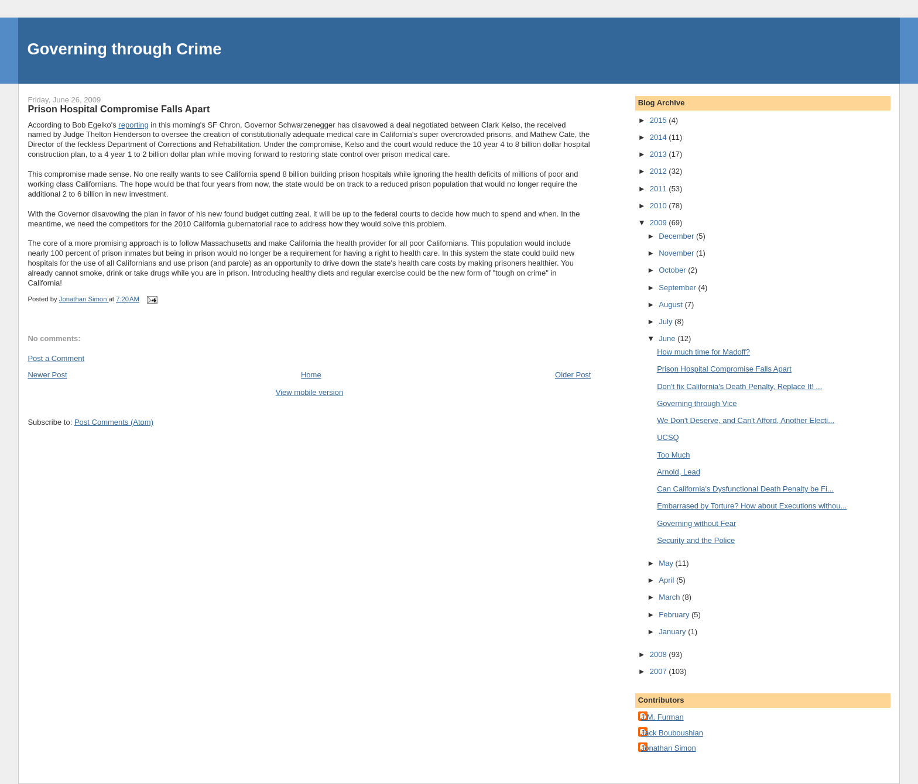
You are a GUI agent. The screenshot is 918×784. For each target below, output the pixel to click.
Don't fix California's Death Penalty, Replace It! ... (739, 386)
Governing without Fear (696, 523)
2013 (659, 154)
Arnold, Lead (678, 471)
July (666, 321)
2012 (659, 171)
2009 (659, 222)
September (678, 287)
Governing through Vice (697, 403)
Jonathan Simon (668, 748)
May (667, 563)
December (677, 236)
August (671, 304)
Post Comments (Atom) (113, 422)
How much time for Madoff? (703, 352)
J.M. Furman (662, 717)
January (673, 631)
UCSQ (668, 437)
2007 (659, 671)
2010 (659, 205)
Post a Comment (56, 358)
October (673, 270)
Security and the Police (696, 540)
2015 (659, 120)
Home (311, 374)
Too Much (673, 455)
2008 (659, 654)
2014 (659, 137)
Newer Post (47, 374)
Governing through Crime (124, 49)
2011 (659, 188)
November (677, 253)
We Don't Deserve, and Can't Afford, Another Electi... (745, 420)
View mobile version (309, 392)
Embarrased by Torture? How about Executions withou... (752, 505)
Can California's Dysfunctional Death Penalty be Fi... (745, 488)
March (670, 597)
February (675, 614)
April (667, 580)
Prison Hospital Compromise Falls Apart (724, 369)
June (668, 338)
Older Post (573, 374)
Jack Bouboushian (672, 732)
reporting (133, 125)
